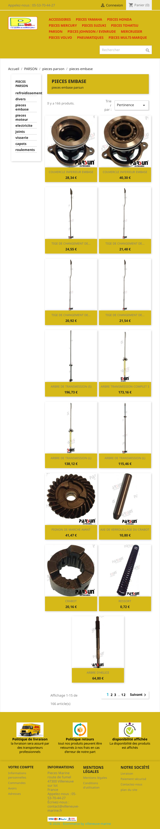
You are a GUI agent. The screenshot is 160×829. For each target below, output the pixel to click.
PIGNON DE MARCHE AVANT (70, 529)
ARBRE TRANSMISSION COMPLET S (125, 386)
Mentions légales (95, 778)
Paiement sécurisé (133, 779)
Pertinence (131, 105)
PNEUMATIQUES (90, 37)
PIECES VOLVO (60, 37)
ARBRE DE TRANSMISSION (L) (71, 458)
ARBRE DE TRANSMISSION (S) (71, 386)
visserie (21, 138)
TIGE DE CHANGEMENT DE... (71, 243)
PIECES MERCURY (63, 25)
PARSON (55, 31)
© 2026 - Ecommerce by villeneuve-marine (80, 823)
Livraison (127, 773)
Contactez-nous (131, 784)
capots (20, 144)
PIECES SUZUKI (94, 25)
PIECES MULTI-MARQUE (128, 37)
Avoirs (12, 788)
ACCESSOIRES (60, 19)
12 (123, 694)
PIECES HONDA (119, 19)
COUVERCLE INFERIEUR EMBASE (71, 172)
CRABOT (71, 601)
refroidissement (26, 93)
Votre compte (21, 767)
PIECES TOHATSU (124, 25)
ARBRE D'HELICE (98, 673)
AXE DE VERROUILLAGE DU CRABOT (124, 529)
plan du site (129, 790)
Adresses (14, 794)
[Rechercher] (126, 49)
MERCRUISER (131, 31)
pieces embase (22, 107)
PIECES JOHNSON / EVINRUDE (92, 31)
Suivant (139, 694)
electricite (23, 125)
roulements (25, 150)
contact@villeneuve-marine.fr (63, 808)
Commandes (17, 783)
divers (20, 99)
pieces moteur (21, 117)
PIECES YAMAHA (89, 19)
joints (20, 131)
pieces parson (21, 83)
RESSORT (125, 601)
